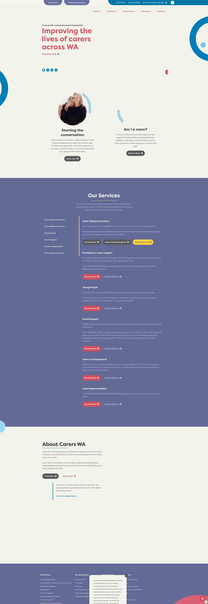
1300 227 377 (53, 3)
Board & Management (130, 579)
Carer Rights (79, 583)
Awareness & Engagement (83, 596)
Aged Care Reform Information (84, 590)
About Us (96, 11)
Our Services (111, 11)
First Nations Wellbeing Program (50, 596)
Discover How (50, 54)
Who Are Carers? (80, 579)
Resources (78, 586)
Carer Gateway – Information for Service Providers (56, 583)
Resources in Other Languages (153, 2)
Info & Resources (82, 575)
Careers (126, 583)
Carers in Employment (47, 593)
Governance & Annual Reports (133, 590)
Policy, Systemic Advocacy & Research (87, 593)
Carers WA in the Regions (48, 586)
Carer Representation (47, 600)
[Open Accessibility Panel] (202, 598)
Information (145, 11)
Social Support (44, 590)
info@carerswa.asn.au (76, 3)
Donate (126, 593)
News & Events (128, 11)
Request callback (134, 2)
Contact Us (161, 11)
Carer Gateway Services (47, 579)
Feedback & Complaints (131, 586)
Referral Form (121, 2)
